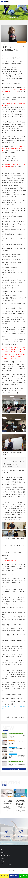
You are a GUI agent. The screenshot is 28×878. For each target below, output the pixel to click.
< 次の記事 (6, 717)
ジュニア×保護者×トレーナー (11, 466)
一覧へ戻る (14, 717)
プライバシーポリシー (7, 864)
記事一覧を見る (12, 769)
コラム (2, 858)
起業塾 (2, 852)
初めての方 (4, 876)
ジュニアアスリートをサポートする (12, 465)
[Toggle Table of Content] (22, 459)
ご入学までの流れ (5, 855)
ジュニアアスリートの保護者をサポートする (14, 462)
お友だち (24, 876)
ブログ (2, 849)
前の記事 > (22, 717)
